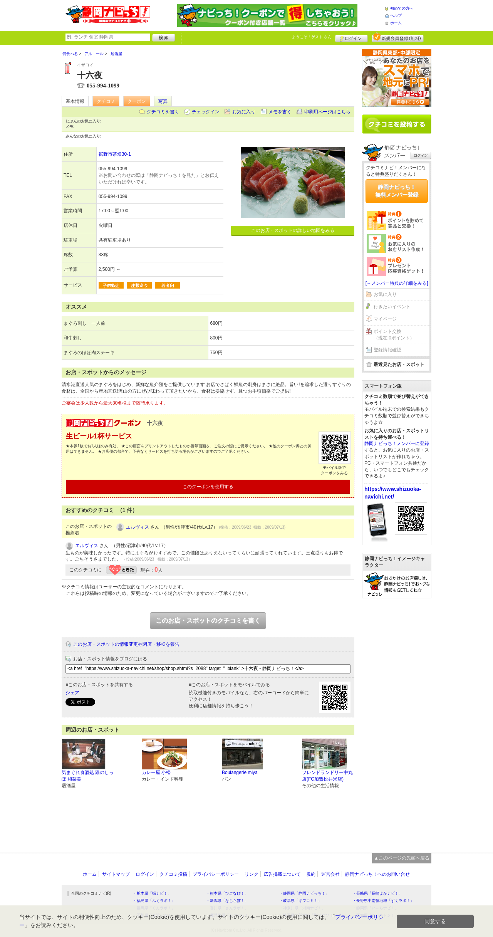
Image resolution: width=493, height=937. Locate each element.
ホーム (396, 23)
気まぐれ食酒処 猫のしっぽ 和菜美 (88, 776)
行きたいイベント (392, 306)
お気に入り (243, 111)
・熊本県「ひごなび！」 (227, 893)
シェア (72, 692)
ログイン (351, 37)
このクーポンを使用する (208, 486)
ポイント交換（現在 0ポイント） (394, 335)
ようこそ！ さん (312, 37)
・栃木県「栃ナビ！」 (152, 893)
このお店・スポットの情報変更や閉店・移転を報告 (126, 644)
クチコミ (106, 101)
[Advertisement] (396, 721)
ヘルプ (396, 15)
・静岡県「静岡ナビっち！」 (304, 893)
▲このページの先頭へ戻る (401, 858)
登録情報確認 (387, 350)
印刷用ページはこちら (327, 111)
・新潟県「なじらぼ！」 (227, 900)
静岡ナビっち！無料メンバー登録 (396, 191)
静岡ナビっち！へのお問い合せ (377, 874)
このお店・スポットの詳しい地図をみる (292, 230)
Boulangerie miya (240, 772)
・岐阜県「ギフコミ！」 (300, 900)
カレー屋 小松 (156, 772)
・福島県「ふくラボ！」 (154, 900)
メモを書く (280, 111)
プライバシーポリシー (216, 874)
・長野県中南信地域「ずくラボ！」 (383, 900)
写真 (163, 101)
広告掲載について (282, 874)
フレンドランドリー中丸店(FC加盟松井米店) (327, 776)
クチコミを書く (163, 111)
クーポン (136, 101)
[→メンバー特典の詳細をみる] (397, 283)
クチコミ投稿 (173, 874)
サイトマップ (116, 874)
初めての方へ (401, 8)
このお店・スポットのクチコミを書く (208, 620)
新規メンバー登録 (398, 37)
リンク (251, 874)
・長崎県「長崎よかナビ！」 (377, 893)
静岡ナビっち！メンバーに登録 (396, 443)
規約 (310, 874)
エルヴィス (137, 527)
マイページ (385, 319)
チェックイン (206, 111)
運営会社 (330, 874)
